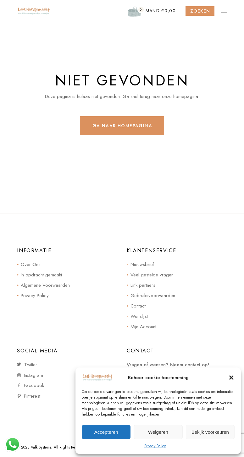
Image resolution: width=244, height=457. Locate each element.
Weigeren (158, 432)
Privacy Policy (155, 446)
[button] (231, 377)
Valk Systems (41, 447)
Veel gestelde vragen (152, 274)
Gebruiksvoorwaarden (152, 295)
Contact (138, 305)
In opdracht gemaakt (41, 274)
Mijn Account (143, 326)
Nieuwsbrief (142, 264)
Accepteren (106, 432)
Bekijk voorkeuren (210, 432)
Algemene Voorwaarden (45, 285)
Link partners (142, 285)
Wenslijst (139, 316)
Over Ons (31, 264)
